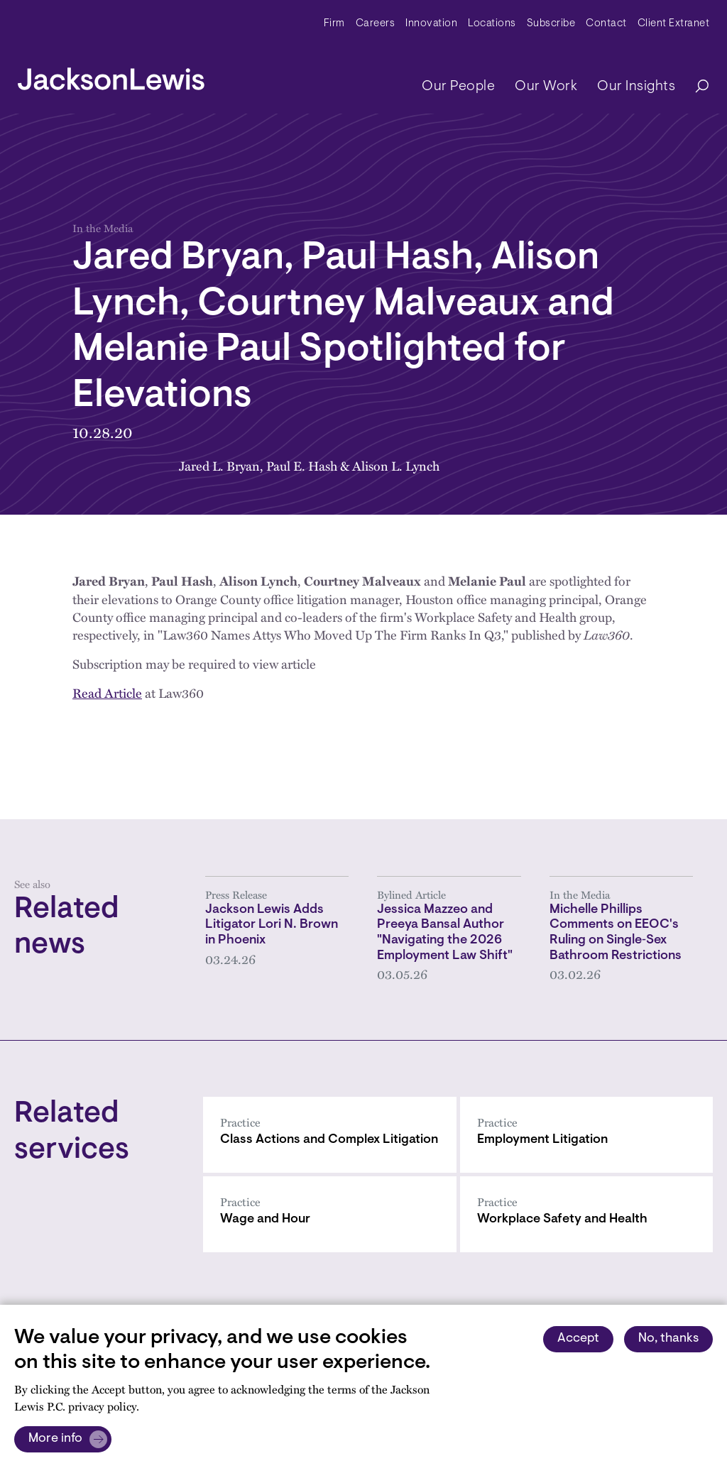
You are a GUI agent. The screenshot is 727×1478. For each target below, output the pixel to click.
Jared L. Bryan (219, 465)
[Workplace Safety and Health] (587, 1214)
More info (55, 1439)
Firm (334, 23)
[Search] (695, 87)
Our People (458, 87)
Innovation (431, 23)
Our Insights (636, 87)
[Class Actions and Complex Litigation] (330, 1135)
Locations (492, 23)
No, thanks (668, 1338)
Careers (375, 23)
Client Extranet (674, 23)
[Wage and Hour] (330, 1214)
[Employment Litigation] (587, 1135)
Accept (578, 1338)
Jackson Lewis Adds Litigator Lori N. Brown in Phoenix (271, 925)
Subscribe (551, 23)
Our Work (546, 87)
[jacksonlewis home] (111, 75)
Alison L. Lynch (395, 465)
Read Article (107, 692)
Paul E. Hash (301, 465)
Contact (606, 23)
